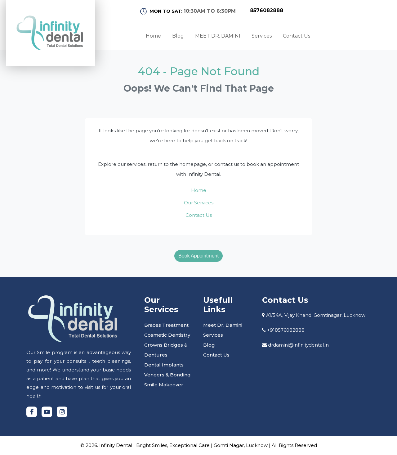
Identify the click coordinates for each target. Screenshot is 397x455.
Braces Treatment (166, 325)
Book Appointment (198, 255)
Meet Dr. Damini (222, 325)
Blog (178, 36)
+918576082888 (286, 330)
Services (262, 36)
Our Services (198, 203)
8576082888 (266, 10)
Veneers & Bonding (167, 375)
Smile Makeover (163, 385)
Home (153, 36)
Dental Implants (164, 365)
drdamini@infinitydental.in (298, 345)
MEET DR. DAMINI (217, 36)
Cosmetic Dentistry (167, 335)
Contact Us (296, 36)
